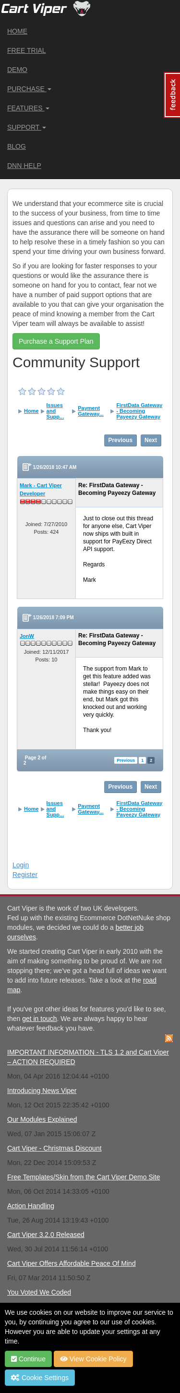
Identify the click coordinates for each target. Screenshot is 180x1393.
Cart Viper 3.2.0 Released (45, 1234)
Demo (17, 69)
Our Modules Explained (42, 1119)
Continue (28, 1359)
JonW (27, 636)
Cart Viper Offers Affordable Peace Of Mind (71, 1263)
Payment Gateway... (91, 411)
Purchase (29, 89)
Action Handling (30, 1206)
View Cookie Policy (93, 1359)
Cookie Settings (40, 1377)
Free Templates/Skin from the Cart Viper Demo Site (83, 1177)
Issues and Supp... (55, 411)
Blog (16, 146)
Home (17, 31)
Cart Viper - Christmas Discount (54, 1148)
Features (28, 108)
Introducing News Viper (41, 1090)
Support (26, 127)
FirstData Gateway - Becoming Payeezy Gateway (139, 411)
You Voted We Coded (39, 1292)
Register (24, 874)
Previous (120, 440)
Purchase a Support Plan (56, 341)
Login (20, 865)
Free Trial (26, 50)
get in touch (39, 1018)
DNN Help (24, 165)
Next (150, 440)
